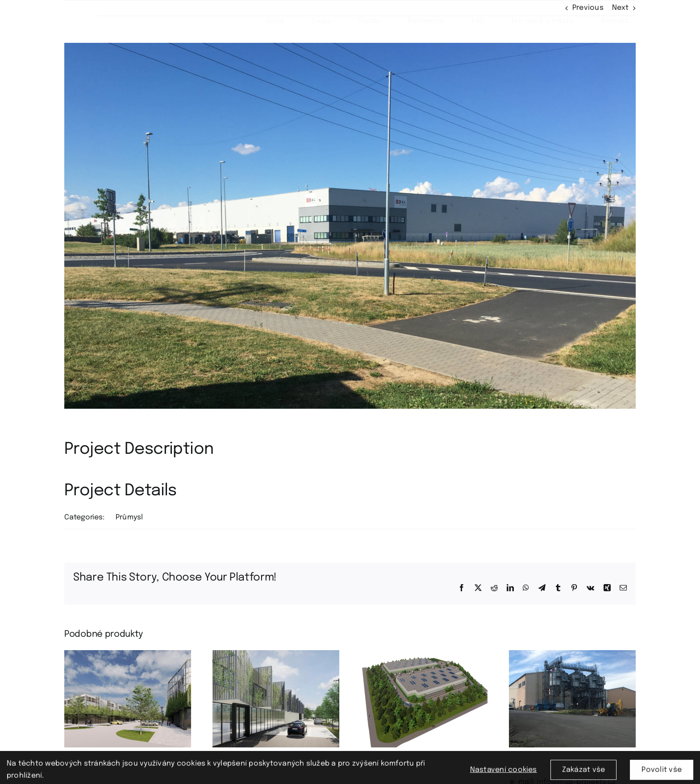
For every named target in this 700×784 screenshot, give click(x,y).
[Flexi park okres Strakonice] (127, 654)
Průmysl (129, 517)
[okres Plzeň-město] (572, 654)
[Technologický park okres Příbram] (275, 654)
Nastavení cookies (503, 773)
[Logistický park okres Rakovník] (424, 654)
